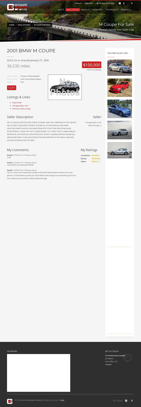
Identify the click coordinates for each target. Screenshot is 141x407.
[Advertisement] (119, 206)
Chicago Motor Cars (20, 105)
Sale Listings (72, 10)
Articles (85, 10)
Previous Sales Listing (21, 108)
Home (11, 25)
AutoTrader (17, 102)
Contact (108, 364)
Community (97, 10)
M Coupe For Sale (42, 25)
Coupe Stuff (112, 10)
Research (125, 10)
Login (62, 400)
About (61, 10)
